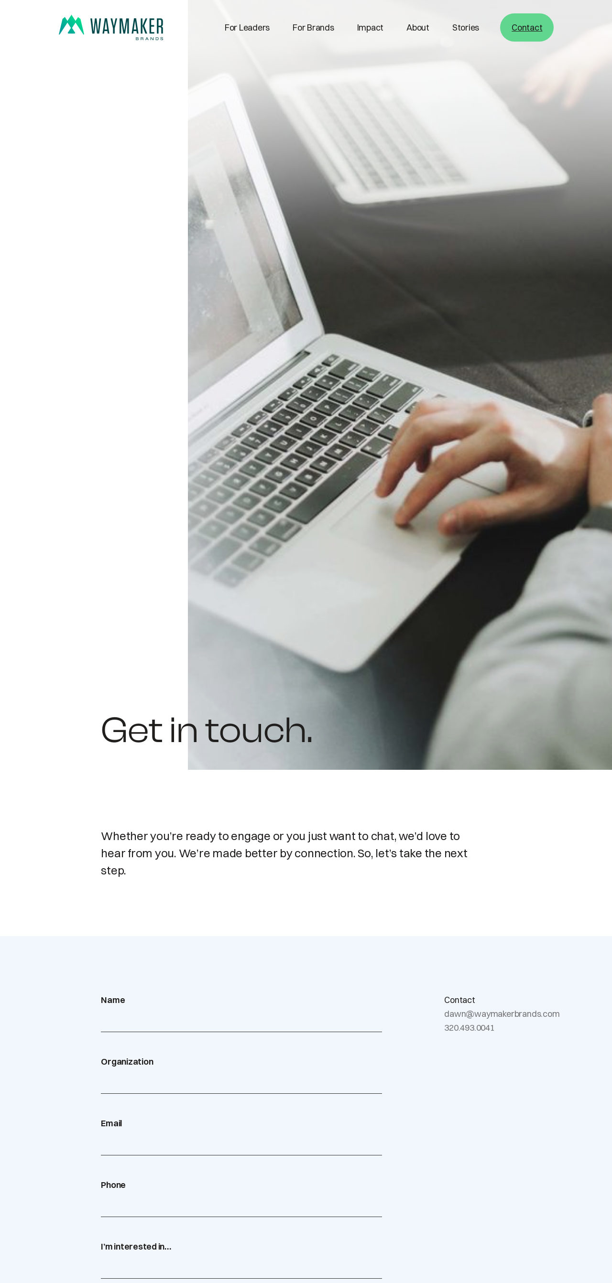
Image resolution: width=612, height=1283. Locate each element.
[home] (111, 27)
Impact (370, 27)
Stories (465, 27)
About (417, 27)
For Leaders (247, 27)
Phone (113, 1184)
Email (111, 1123)
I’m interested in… (136, 1246)
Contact (527, 27)
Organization (127, 1061)
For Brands (313, 27)
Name (113, 999)
